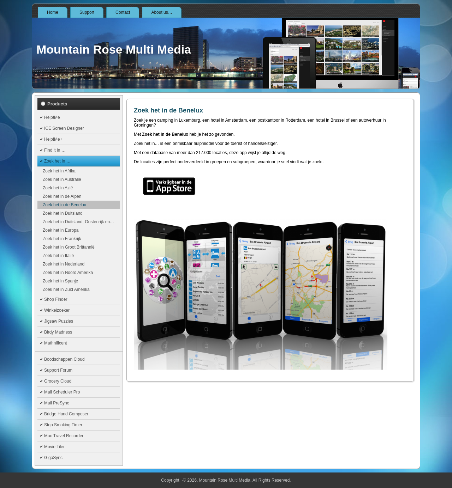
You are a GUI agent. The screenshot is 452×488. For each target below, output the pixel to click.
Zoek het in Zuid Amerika (66, 289)
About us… (161, 12)
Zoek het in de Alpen (62, 196)
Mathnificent (55, 343)
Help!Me (52, 117)
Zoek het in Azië (58, 187)
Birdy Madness (58, 332)
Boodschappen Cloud (64, 359)
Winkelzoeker (57, 310)
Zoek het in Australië (62, 179)
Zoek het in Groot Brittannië (69, 247)
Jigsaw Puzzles (58, 321)
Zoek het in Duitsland (63, 213)
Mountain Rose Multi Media (113, 49)
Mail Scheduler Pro (62, 392)
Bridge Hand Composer (66, 413)
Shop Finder (55, 299)
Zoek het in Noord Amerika (68, 272)
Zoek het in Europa (60, 230)
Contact (122, 12)
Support (86, 12)
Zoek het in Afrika (59, 171)
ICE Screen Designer (64, 128)
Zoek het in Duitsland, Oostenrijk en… (78, 221)
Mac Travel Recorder (63, 435)
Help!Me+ (53, 139)
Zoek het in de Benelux (64, 204)
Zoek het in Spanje (60, 281)
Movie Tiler (54, 446)
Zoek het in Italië (58, 255)
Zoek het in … (57, 161)
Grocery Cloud (57, 381)
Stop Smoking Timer (63, 424)
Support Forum (58, 370)
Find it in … (55, 150)
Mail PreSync (56, 403)
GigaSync (53, 457)
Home (52, 12)
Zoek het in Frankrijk (62, 238)
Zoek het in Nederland (63, 264)
